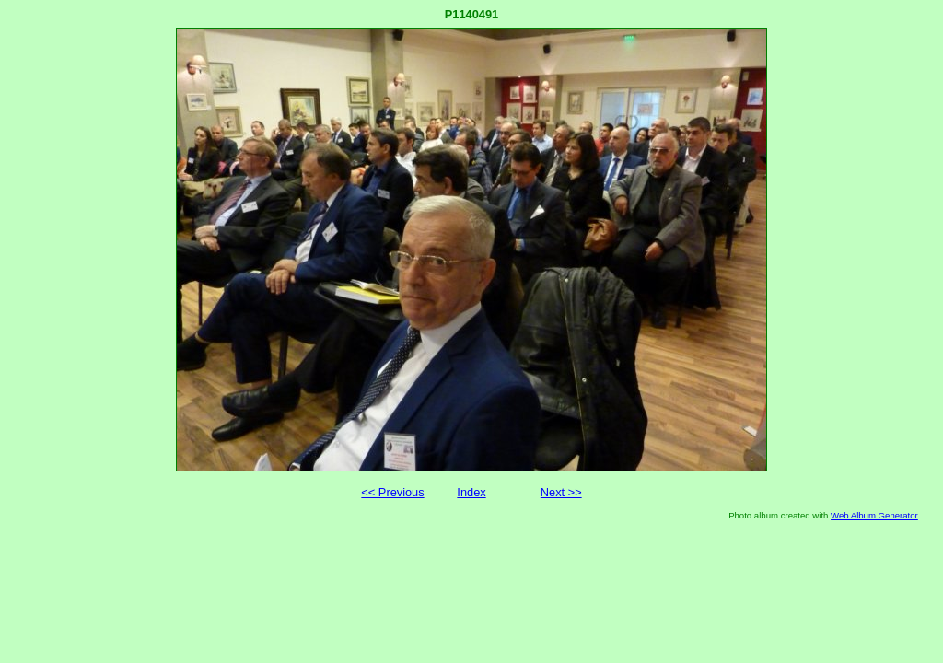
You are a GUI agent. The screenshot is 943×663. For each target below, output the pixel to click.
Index (471, 492)
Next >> (561, 492)
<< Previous (392, 492)
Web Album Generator (874, 515)
